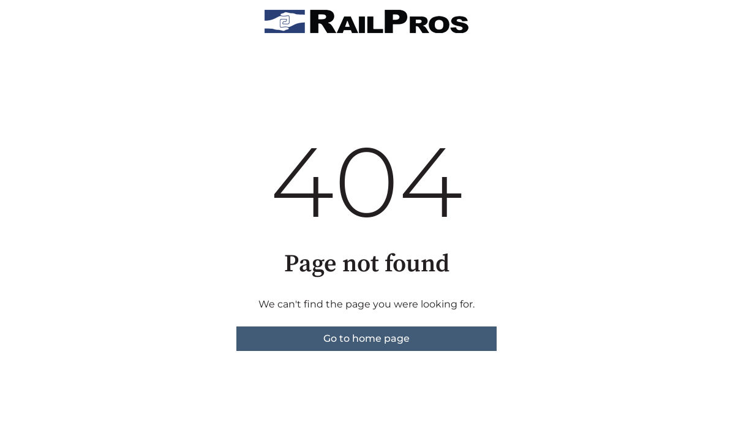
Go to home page (366, 338)
